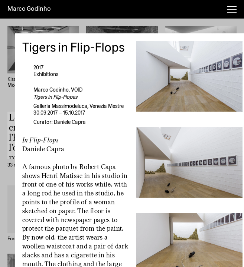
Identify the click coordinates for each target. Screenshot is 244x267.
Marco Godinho (29, 9)
